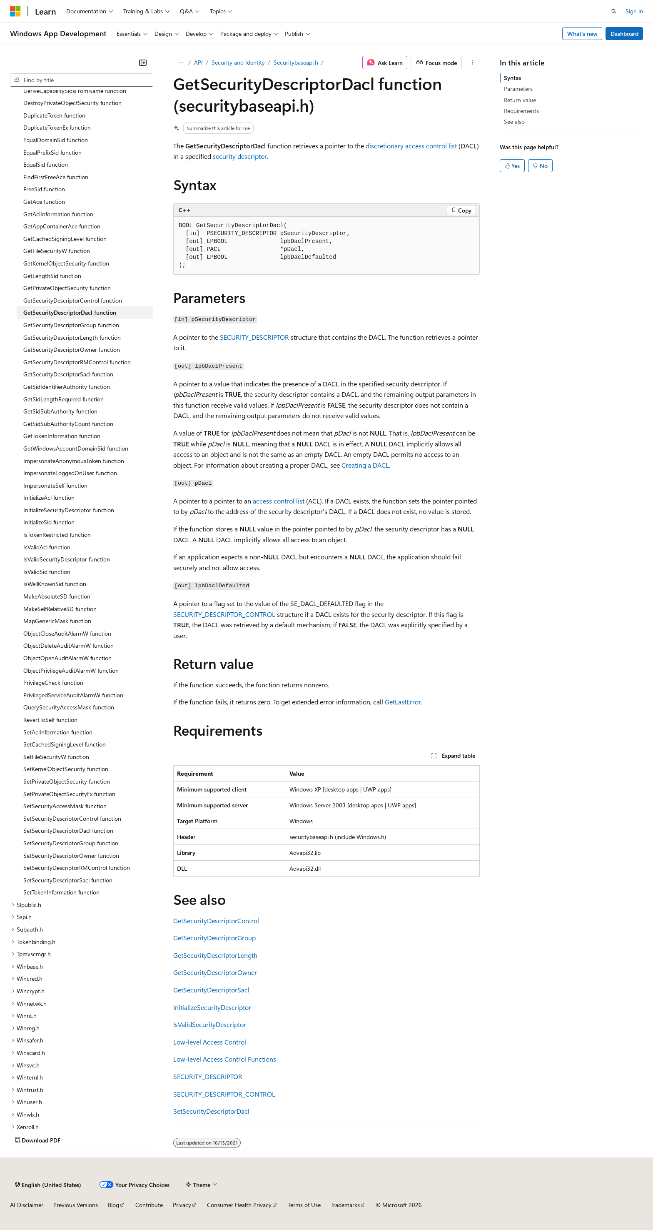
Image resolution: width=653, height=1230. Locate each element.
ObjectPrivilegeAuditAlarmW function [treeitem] (71, 670)
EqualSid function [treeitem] (45, 164)
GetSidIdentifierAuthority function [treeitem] (66, 387)
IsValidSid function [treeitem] (46, 572)
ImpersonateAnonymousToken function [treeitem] (73, 461)
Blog (113, 1205)
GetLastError (403, 701)
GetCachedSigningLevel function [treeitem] (65, 239)
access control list (278, 500)
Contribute (149, 1205)
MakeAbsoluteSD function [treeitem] (56, 596)
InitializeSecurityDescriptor (212, 1007)
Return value (520, 100)
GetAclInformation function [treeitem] (58, 214)
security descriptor (240, 156)
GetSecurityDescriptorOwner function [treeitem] (71, 349)
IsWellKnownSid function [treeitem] (54, 584)
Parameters (518, 89)
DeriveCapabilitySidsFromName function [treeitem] (74, 91)
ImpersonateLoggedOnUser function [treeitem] (70, 473)
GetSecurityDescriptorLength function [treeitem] (72, 337)
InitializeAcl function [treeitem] (49, 497)
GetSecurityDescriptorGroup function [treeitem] (71, 325)
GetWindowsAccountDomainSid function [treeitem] (75, 448)
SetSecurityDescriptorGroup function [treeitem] (70, 843)
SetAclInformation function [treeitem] (57, 732)
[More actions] (472, 62)
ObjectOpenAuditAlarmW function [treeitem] (67, 658)
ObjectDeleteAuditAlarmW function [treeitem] (68, 645)
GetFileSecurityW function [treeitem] (56, 251)
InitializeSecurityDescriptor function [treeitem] (68, 510)
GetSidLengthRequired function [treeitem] (63, 399)
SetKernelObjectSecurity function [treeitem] (65, 769)
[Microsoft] (15, 11)
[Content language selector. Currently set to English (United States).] (48, 1184)
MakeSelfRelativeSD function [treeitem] (60, 609)
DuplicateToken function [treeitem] (54, 115)
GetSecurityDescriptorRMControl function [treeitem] (77, 362)
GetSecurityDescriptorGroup (214, 937)
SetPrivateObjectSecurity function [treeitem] (66, 781)
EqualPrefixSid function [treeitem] (52, 152)
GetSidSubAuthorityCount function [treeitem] (68, 424)
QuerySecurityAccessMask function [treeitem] (68, 707)
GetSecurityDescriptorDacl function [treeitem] (69, 312)
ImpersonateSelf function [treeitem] (55, 485)
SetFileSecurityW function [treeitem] (56, 757)
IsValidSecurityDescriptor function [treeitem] (66, 559)
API (198, 62)
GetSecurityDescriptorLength (215, 955)
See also (514, 121)
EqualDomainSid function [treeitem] (55, 140)
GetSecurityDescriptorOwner (215, 972)
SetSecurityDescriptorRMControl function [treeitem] (76, 868)
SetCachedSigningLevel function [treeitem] (64, 744)
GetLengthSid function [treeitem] (52, 276)
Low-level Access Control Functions (224, 1059)
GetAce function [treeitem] (44, 201)
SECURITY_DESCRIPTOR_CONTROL (224, 614)
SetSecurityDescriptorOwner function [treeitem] (71, 855)
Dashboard (624, 34)
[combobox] (81, 80)
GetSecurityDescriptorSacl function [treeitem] (68, 374)
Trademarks (345, 1205)
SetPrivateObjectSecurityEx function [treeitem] (69, 794)
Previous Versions (75, 1205)
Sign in (634, 11)
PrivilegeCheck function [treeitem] (53, 682)
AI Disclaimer (26, 1205)
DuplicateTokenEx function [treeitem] (57, 127)
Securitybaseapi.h (296, 62)
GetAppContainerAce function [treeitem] (61, 226)
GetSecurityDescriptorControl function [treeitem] (72, 300)
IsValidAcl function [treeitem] (46, 547)
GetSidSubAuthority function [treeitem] (60, 411)
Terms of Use (304, 1205)
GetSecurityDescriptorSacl (211, 989)
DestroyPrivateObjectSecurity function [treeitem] (72, 103)
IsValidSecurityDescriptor (209, 1024)
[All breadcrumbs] (180, 62)
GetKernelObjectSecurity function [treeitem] (66, 263)
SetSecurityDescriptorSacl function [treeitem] (67, 880)
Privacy (182, 1205)
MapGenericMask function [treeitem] (57, 621)
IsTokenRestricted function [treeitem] (57, 535)
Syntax (512, 78)
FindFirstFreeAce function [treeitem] (55, 177)
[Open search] (614, 11)
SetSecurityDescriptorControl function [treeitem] (72, 818)
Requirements (521, 111)
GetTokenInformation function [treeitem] (61, 436)
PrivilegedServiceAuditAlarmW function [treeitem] (73, 695)
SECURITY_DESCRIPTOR (254, 337)
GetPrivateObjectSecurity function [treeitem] (67, 288)
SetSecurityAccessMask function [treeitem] (65, 806)
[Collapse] (142, 62)
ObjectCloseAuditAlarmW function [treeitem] (67, 633)
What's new (582, 34)
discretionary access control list (411, 145)
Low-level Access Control (209, 1041)
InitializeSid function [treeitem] (49, 522)
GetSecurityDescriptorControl (216, 920)
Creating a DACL (365, 465)
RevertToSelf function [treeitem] (50, 720)
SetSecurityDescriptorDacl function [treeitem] (68, 830)
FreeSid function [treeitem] (44, 189)
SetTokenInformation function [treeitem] (61, 892)
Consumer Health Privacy (239, 1205)
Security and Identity (238, 62)
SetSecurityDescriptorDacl (211, 1111)
